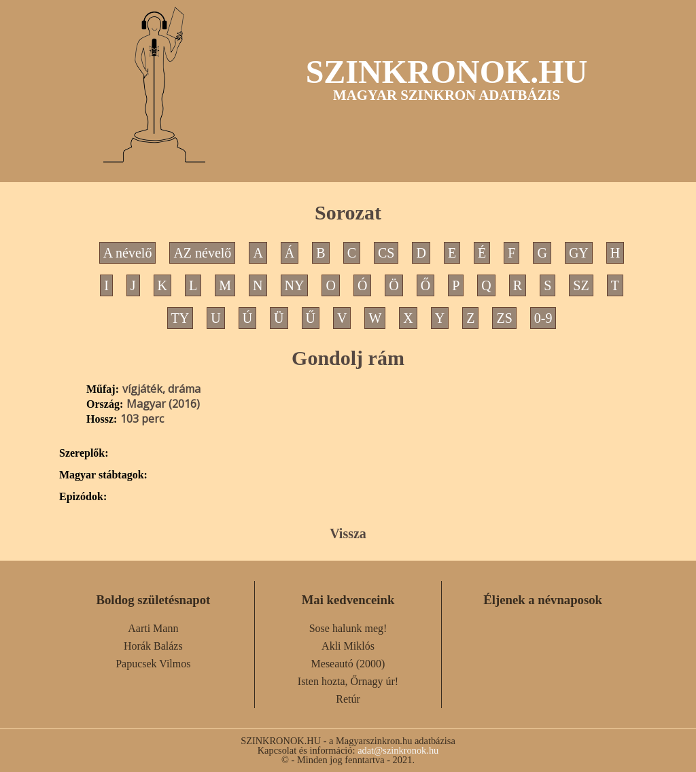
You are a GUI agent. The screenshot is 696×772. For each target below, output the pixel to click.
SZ (581, 285)
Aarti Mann (153, 628)
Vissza (348, 533)
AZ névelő (202, 252)
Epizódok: (83, 496)
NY (294, 285)
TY (180, 318)
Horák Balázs (153, 646)
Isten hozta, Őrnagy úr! (348, 681)
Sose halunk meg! (348, 628)
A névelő (127, 252)
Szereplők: (84, 453)
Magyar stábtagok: (103, 475)
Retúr (348, 699)
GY (579, 252)
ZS (504, 318)
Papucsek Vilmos (153, 663)
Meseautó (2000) (348, 663)
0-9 (543, 318)
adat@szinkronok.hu (398, 750)
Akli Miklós (348, 646)
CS (386, 252)
